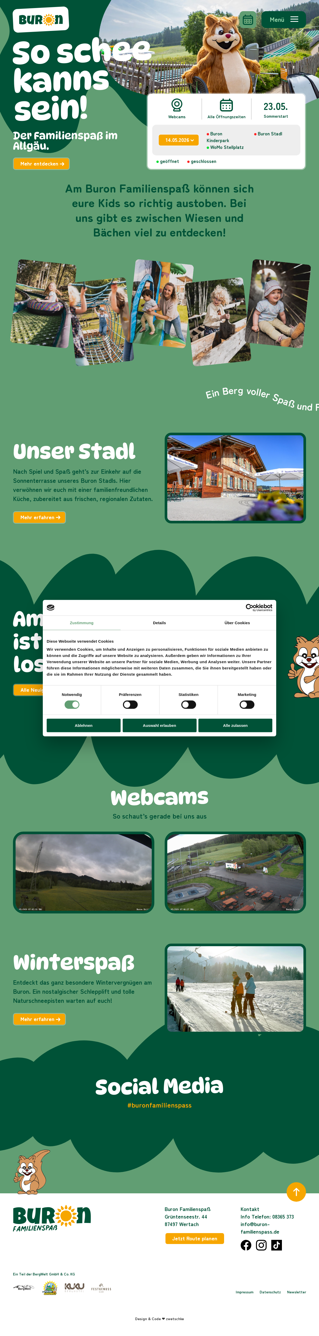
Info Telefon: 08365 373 (267, 1216)
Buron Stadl (270, 133)
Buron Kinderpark (218, 136)
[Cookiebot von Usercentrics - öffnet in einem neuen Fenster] (249, 607)
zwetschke (175, 1318)
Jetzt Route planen (194, 1238)
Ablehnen (83, 725)
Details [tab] (159, 622)
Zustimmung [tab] (82, 622)
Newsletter (296, 1291)
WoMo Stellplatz (227, 146)
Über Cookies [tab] (237, 622)
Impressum (244, 1291)
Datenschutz (270, 1291)
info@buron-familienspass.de (260, 1227)
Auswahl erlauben (159, 725)
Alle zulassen (235, 725)
